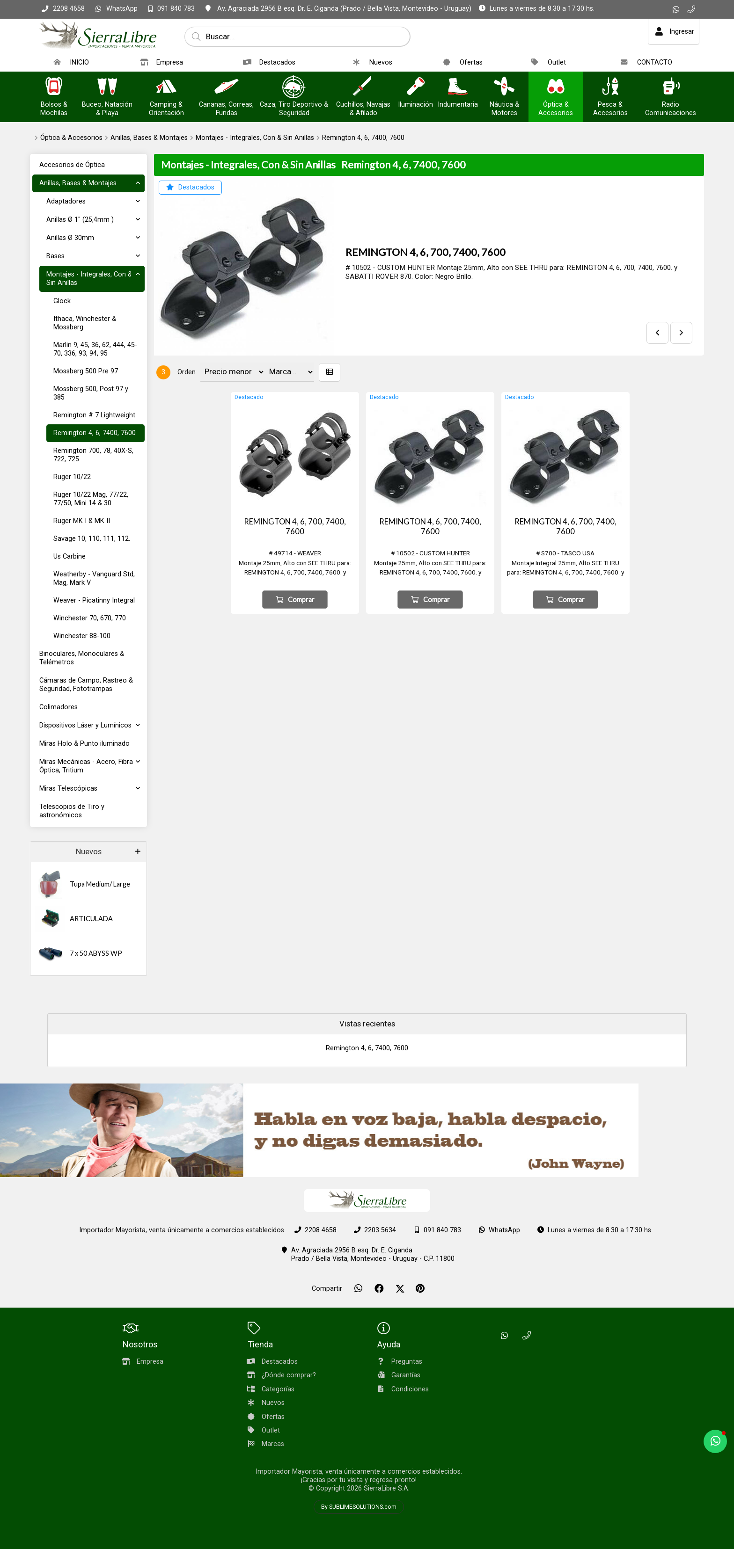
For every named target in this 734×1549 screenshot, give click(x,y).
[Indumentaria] (458, 87)
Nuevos (89, 851)
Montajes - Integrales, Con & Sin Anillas (255, 138)
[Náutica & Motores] (504, 87)
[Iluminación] (415, 87)
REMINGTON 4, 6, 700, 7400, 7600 (425, 252)
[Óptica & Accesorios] (555, 87)
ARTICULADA (91, 919)
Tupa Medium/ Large (100, 884)
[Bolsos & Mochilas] (54, 87)
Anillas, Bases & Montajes (149, 138)
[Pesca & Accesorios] (610, 87)
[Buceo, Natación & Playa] (107, 87)
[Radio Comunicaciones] (671, 87)
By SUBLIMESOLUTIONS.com (358, 1507)
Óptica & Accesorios (71, 138)
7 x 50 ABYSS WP (96, 953)
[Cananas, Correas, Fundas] (226, 87)
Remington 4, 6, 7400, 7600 (363, 138)
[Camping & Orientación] (166, 87)
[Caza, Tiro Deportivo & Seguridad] (294, 87)
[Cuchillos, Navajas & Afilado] (363, 87)
